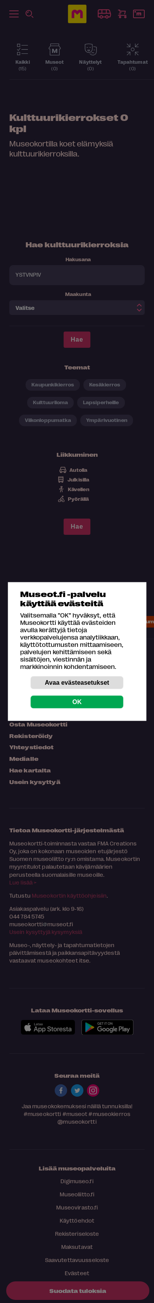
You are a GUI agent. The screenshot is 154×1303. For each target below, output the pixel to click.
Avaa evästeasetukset (77, 682)
